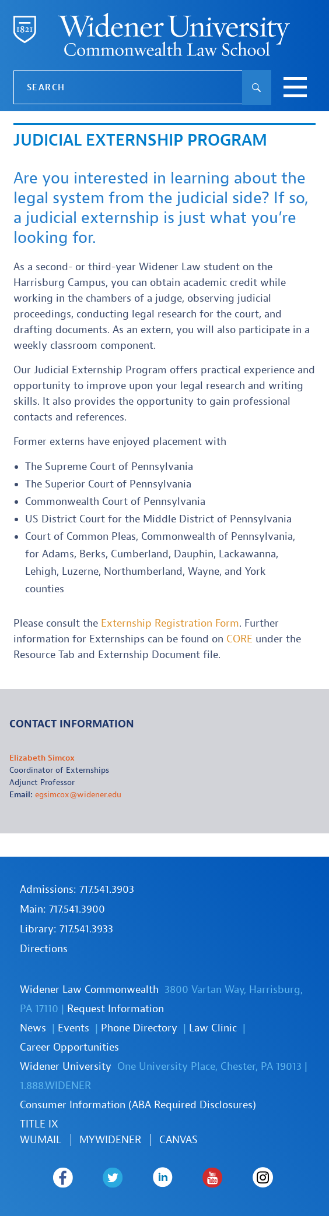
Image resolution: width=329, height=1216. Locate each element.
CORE (239, 639)
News (33, 1028)
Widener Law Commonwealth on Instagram (263, 1177)
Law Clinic (213, 1028)
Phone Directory (139, 1028)
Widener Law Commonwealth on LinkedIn (163, 1177)
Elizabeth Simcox (42, 758)
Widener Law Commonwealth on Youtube (212, 1177)
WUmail (40, 1140)
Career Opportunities (69, 1047)
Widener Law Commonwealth (89, 989)
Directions (44, 949)
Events (73, 1028)
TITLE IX (39, 1124)
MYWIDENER (110, 1140)
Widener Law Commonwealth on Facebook (62, 1177)
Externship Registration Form (170, 623)
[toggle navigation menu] (295, 88)
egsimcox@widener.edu (78, 795)
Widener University (65, 1066)
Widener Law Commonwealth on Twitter (113, 1177)
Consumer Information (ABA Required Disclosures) (138, 1105)
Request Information (115, 1009)
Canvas (178, 1140)
